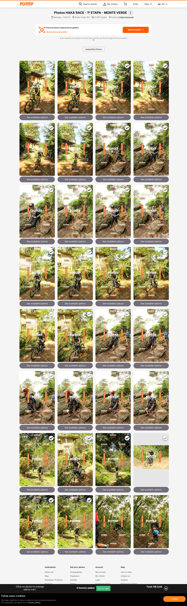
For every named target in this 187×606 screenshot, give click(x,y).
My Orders (110, 4)
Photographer (76, 572)
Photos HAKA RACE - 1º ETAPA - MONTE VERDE (90, 13)
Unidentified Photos (93, 49)
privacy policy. (34, 602)
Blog (47, 576)
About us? (49, 572)
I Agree (174, 599)
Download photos (102, 584)
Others (73, 584)
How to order (126, 572)
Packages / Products (54, 580)
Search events (88, 4)
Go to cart (103, 588)
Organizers (74, 576)
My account (100, 572)
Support (124, 580)
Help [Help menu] (148, 4)
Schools (73, 580)
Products (48, 584)
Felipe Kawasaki (126, 17)
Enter (135, 4)
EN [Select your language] (162, 4)
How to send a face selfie (56, 32)
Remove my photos (129, 584)
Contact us (125, 576)
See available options (37, 117)
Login (97, 580)
